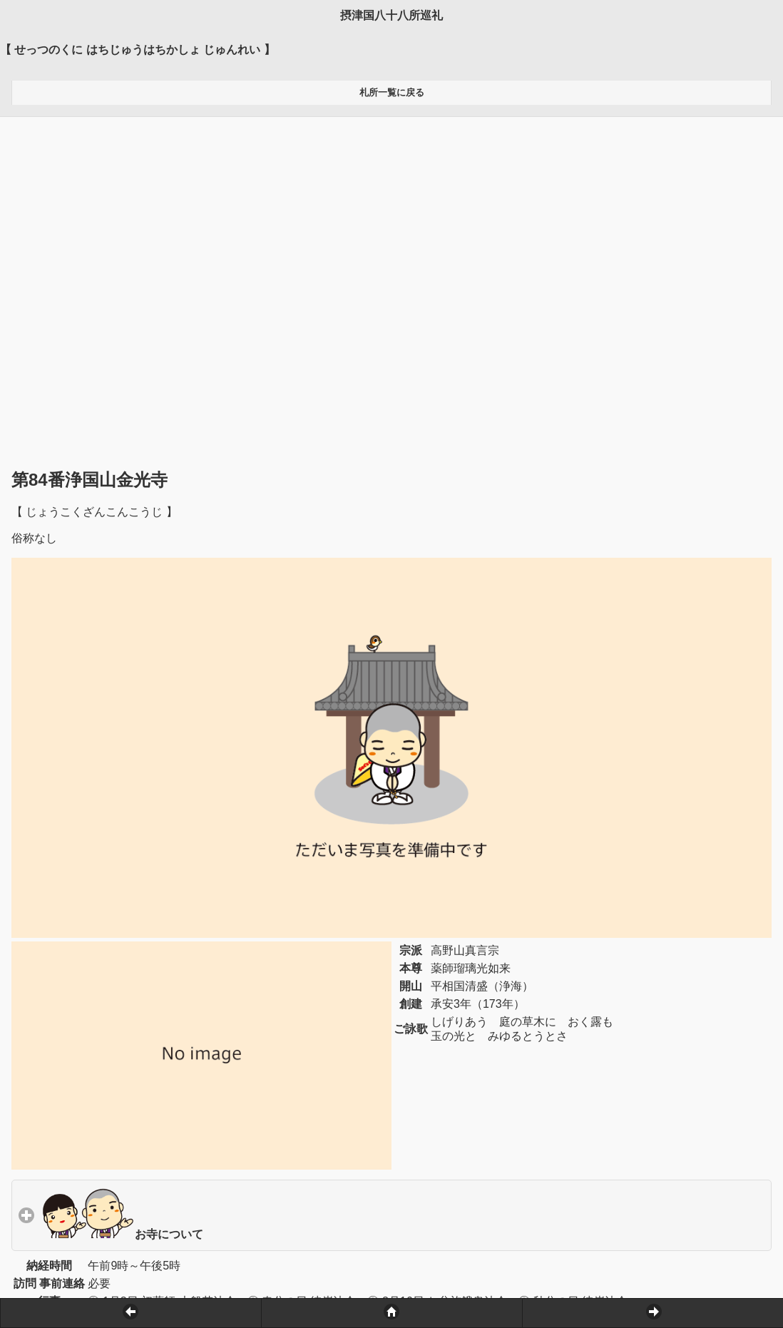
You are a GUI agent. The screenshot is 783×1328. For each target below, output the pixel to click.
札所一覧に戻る (391, 93)
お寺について (189, 888)
